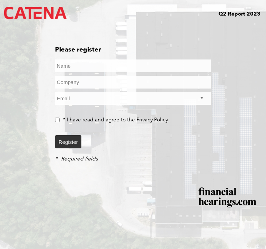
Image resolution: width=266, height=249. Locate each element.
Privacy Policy (152, 119)
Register (68, 142)
